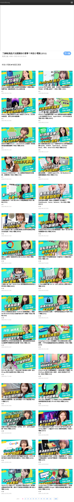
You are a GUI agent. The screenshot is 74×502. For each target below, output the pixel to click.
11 (50, 498)
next (56, 498)
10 (47, 498)
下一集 (67, 53)
